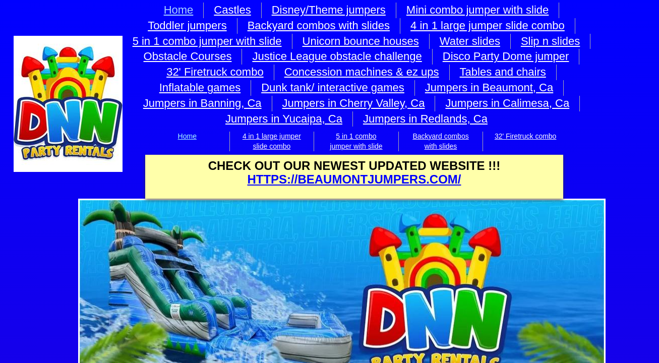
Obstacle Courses (188, 56)
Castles (232, 10)
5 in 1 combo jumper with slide (207, 41)
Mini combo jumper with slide (477, 10)
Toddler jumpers (187, 25)
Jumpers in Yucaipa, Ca (283, 118)
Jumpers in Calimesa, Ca (507, 103)
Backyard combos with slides (319, 25)
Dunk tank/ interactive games (332, 87)
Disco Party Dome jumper (506, 56)
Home (187, 136)
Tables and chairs (503, 72)
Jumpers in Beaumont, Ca (489, 87)
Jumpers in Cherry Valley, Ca (353, 103)
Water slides (470, 41)
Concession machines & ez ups (361, 72)
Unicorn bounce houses (361, 41)
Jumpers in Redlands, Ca (425, 118)
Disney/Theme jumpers (329, 10)
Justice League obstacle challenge (337, 56)
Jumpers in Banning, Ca (202, 103)
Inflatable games (200, 87)
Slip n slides (550, 41)
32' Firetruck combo (526, 136)
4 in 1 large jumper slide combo (487, 25)
